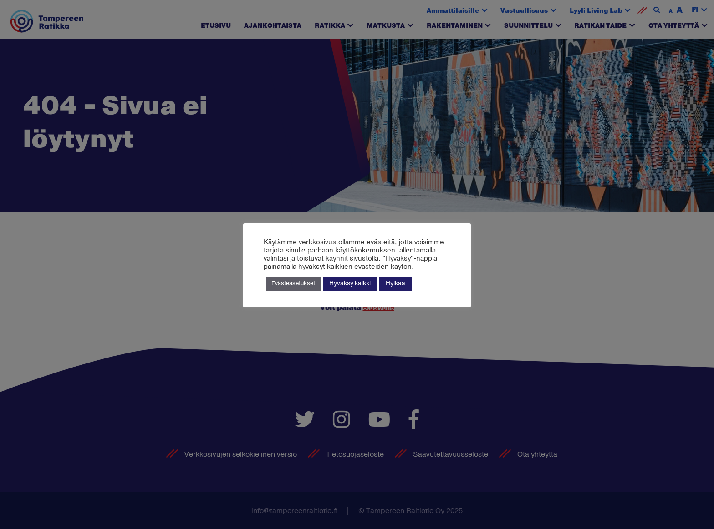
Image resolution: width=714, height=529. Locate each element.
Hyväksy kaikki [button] (350, 283)
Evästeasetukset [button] (293, 283)
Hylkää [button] (395, 283)
